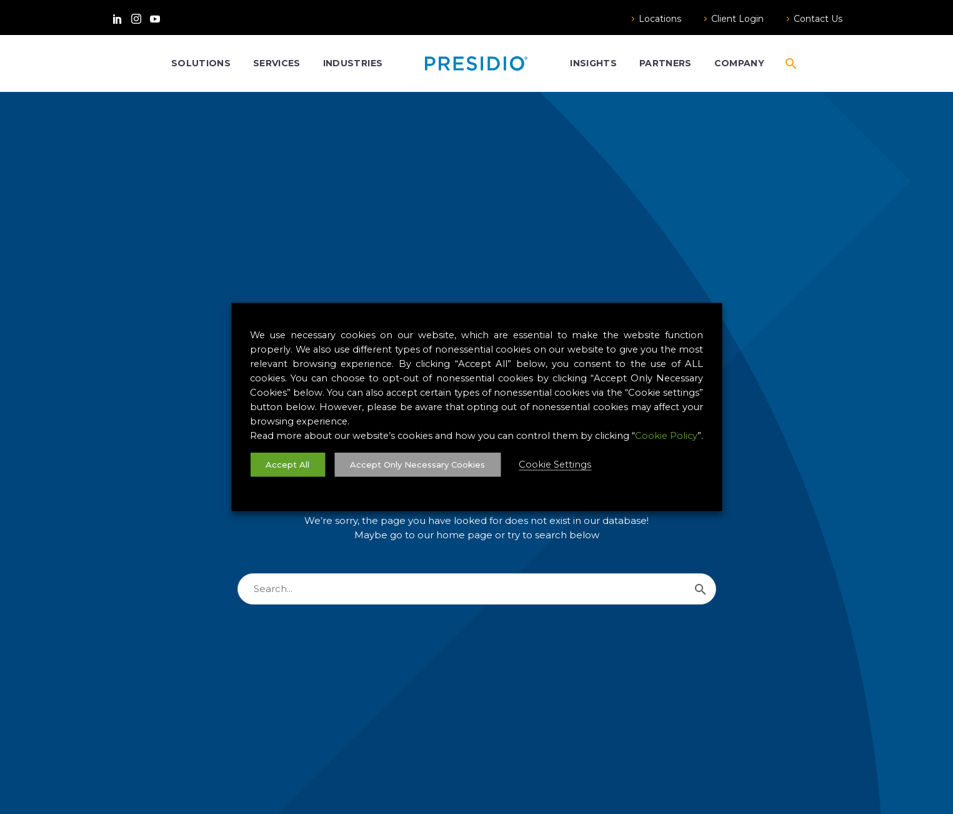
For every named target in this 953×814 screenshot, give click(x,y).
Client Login (737, 18)
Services (277, 63)
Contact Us (818, 18)
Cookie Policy (666, 435)
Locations (660, 18)
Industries (352, 63)
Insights (593, 63)
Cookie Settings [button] (555, 464)
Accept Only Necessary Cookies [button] (417, 465)
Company (739, 63)
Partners (665, 63)
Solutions (201, 63)
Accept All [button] (287, 465)
